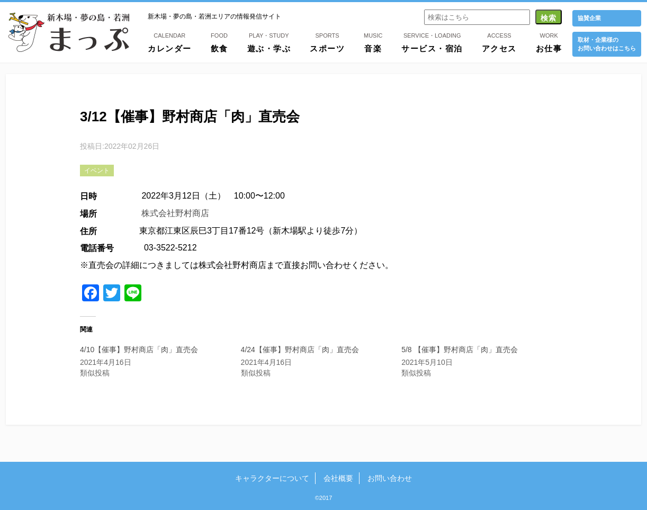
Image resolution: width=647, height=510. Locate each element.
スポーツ (327, 42)
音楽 (373, 42)
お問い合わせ (388, 478)
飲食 (219, 42)
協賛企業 (589, 18)
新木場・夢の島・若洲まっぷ (68, 32)
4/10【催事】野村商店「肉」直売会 (139, 349)
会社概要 (338, 478)
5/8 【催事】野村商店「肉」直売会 (459, 349)
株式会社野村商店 (175, 213)
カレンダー (170, 42)
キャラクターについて (273, 478)
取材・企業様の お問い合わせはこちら (607, 44)
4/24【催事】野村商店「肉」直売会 (300, 349)
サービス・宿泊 (432, 42)
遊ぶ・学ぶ (269, 42)
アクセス (499, 42)
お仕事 (549, 42)
